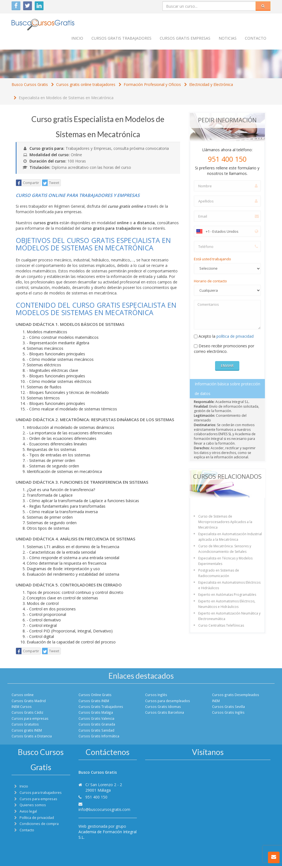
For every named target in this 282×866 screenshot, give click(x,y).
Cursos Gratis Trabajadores (100, 706)
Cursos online (23, 694)
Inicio (77, 38)
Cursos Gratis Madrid (29, 701)
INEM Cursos (22, 706)
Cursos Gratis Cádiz (27, 712)
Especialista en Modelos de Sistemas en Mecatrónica (66, 97)
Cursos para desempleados (167, 701)
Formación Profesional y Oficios (152, 84)
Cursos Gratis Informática (98, 736)
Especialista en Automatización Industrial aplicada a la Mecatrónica (230, 537)
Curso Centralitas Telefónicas (221, 625)
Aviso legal (28, 811)
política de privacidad (235, 336)
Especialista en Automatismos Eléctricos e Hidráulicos (229, 585)
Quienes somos (33, 805)
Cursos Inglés (156, 694)
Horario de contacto (210, 280)
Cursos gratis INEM (27, 730)
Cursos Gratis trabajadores (121, 38)
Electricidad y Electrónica (211, 84)
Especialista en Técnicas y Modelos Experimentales (225, 561)
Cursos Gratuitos (25, 724)
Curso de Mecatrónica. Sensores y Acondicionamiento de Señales (224, 549)
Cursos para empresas (30, 718)
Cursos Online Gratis (95, 694)
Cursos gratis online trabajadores (85, 84)
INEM (216, 701)
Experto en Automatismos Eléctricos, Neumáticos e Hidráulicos (226, 604)
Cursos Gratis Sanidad (96, 730)
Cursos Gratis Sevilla (228, 706)
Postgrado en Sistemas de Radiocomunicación (218, 573)
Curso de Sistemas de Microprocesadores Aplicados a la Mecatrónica (225, 522)
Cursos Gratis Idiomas (163, 706)
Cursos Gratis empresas (185, 38)
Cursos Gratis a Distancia (32, 736)
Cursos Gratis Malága (95, 712)
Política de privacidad (37, 817)
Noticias (228, 38)
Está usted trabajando (212, 258)
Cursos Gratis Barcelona (164, 712)
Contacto (255, 38)
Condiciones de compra (39, 823)
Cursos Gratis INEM (93, 701)
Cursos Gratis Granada (96, 724)
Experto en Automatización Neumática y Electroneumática (229, 616)
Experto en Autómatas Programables (227, 594)
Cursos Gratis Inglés (228, 712)
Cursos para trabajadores (41, 792)
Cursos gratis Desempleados (235, 694)
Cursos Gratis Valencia (96, 718)
